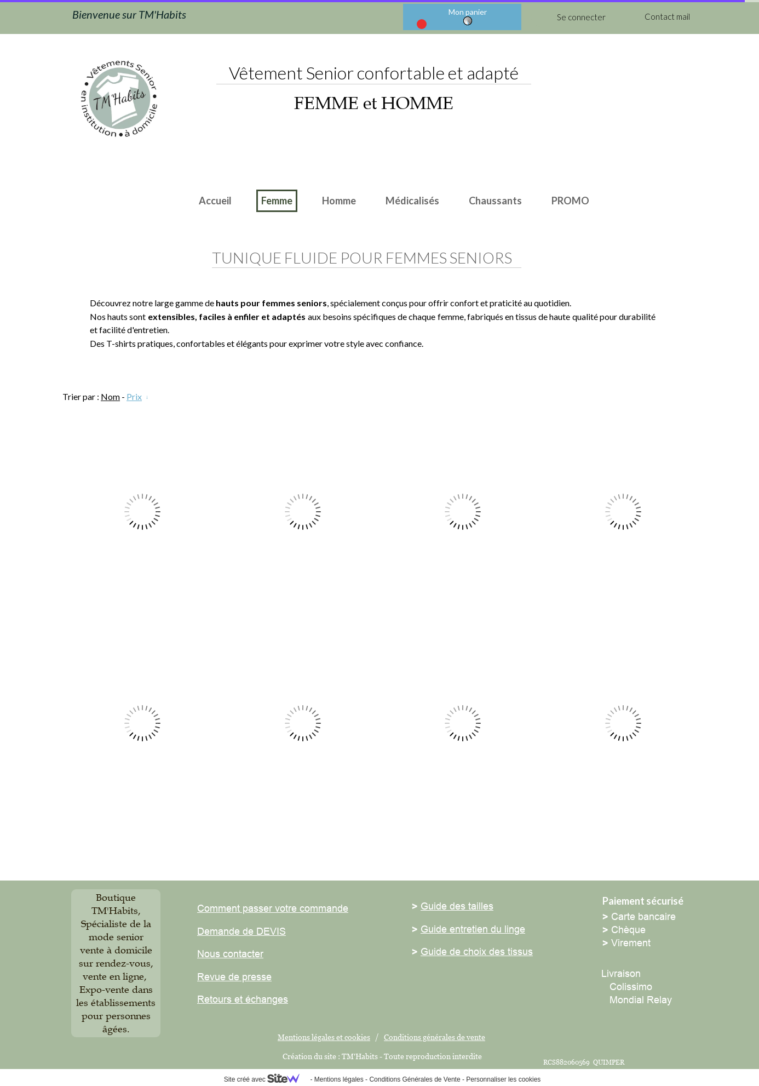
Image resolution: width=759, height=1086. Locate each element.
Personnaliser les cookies (503, 1079)
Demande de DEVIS (241, 931)
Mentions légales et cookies (324, 1037)
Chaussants (495, 201)
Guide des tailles (457, 906)
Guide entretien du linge (473, 929)
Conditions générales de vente (434, 1037)
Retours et (220, 999)
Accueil (215, 201)
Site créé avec (266, 1079)
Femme (276, 201)
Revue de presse (234, 976)
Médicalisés (412, 201)
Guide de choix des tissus (477, 951)
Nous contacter (230, 953)
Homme (339, 201)
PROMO (570, 201)
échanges (265, 999)
